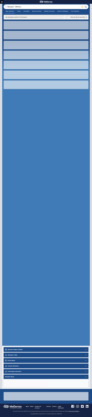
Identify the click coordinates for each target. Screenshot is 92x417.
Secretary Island (39, 284)
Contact (48, 406)
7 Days (19, 32)
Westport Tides (9, 185)
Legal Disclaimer (61, 407)
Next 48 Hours (10, 32)
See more (10, 122)
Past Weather (75, 32)
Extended (26, 32)
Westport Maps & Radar (11, 181)
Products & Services (38, 407)
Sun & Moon (7, 188)
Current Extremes (9, 191)
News (27, 406)
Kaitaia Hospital (39, 288)
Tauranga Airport (40, 293)
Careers (54, 406)
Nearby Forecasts (49, 32)
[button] (29, 44)
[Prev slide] (6, 103)
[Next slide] (28, 103)
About (32, 406)
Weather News (8, 198)
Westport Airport (40, 302)
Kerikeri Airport (39, 297)
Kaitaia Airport (39, 279)
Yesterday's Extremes (11, 194)
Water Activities (36, 32)
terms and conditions (74, 411)
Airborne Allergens (62, 32)
